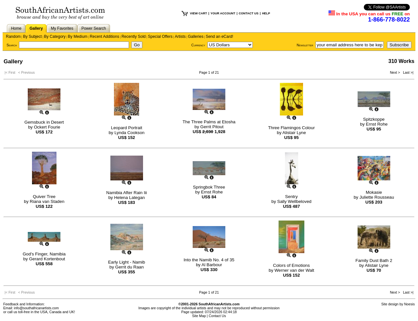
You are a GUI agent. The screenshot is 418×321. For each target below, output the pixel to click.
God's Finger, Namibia (44, 254)
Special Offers (160, 36)
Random (13, 36)
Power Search (93, 28)
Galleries (195, 36)
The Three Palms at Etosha (209, 121)
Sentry (291, 196)
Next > (395, 72)
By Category (55, 36)
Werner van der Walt (294, 270)
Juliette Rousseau (377, 197)
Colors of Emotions (291, 265)
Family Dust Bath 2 (373, 260)
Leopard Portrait (126, 127)
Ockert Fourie (47, 127)
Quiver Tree (44, 196)
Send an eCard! (219, 36)
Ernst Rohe (377, 124)
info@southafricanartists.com (36, 308)
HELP (266, 13)
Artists (180, 36)
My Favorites (62, 28)
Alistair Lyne (294, 132)
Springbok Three (209, 187)
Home (16, 28)
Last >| (407, 72)
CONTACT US (248, 13)
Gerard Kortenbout (47, 258)
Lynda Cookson (129, 132)
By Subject (32, 36)
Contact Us (217, 316)
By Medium (78, 36)
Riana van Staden (47, 201)
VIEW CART (198, 13)
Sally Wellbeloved (294, 201)
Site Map (199, 316)
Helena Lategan (129, 197)
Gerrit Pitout (211, 126)
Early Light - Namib (126, 262)
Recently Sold (133, 36)
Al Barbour (211, 264)
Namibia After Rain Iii (126, 192)
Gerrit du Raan (129, 267)
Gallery (36, 28)
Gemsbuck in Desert (44, 122)
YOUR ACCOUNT (223, 13)
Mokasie (374, 192)
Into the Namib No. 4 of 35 (209, 259)
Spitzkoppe (374, 119)
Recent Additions (104, 36)
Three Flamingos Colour (291, 127)
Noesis (409, 304)
